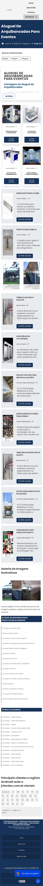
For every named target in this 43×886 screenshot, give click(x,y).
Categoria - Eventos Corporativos (15, 743)
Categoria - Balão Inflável (11, 754)
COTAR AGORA (11, 139)
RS (3, 796)
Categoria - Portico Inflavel (12, 765)
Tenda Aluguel (7, 684)
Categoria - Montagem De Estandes (14, 739)
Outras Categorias (11, 710)
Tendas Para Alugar (10, 633)
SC (37, 792)
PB (32, 800)
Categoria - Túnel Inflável (11, 758)
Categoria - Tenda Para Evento (13, 761)
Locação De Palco (9, 659)
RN (3, 804)
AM (30, 796)
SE (17, 804)
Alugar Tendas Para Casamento (16, 58)
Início (31, 3)
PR (32, 792)
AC (3, 800)
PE (7, 796)
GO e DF (24, 796)
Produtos (31, 17)
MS (27, 800)
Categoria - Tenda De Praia (11, 717)
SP (27, 792)
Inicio (21, 838)
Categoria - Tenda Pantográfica (14, 721)
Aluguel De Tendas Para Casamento (16, 664)
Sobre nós (21, 844)
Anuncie (31, 12)
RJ (13, 792)
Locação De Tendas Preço (12, 694)
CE (17, 796)
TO (22, 804)
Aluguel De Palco (9, 669)
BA (12, 796)
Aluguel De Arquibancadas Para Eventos (18, 643)
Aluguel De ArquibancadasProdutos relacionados (15, 618)
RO (8, 804)
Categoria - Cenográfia (11, 736)
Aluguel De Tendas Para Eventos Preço (6, 58)
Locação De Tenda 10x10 (11, 628)
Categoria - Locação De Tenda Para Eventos (18, 747)
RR (13, 804)
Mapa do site (21, 856)
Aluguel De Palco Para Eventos (14, 638)
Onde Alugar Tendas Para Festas (15, 699)
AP (12, 800)
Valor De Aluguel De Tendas (13, 674)
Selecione (5, 792)
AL (8, 800)
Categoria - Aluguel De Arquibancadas (16, 728)
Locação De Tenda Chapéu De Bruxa (16, 679)
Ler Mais (9, 96)
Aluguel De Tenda (26, 58)
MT (22, 800)
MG (18, 792)
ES (23, 792)
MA (17, 800)
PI (36, 800)
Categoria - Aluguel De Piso (12, 732)
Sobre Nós (31, 7)
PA (36, 796)
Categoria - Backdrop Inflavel (13, 750)
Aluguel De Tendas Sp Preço (13, 689)
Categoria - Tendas (9, 724)
